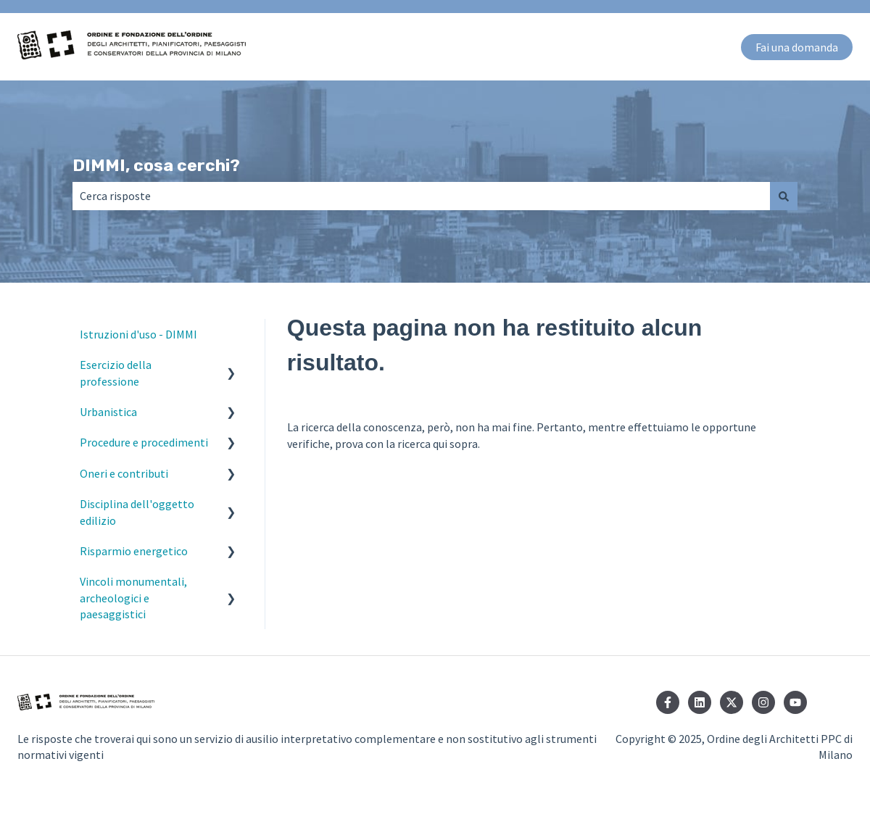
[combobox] (421, 195)
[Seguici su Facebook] (667, 702)
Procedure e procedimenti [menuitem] (144, 442)
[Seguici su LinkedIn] (699, 702)
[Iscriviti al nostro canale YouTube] (795, 702)
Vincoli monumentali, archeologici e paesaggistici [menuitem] (133, 597)
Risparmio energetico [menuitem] (134, 551)
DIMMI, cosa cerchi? (156, 165)
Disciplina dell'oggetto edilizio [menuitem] (137, 512)
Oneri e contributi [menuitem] (124, 473)
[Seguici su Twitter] (731, 702)
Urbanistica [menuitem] (108, 411)
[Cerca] (784, 195)
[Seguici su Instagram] (763, 702)
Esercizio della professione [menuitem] (116, 372)
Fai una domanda (796, 47)
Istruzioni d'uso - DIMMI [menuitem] (138, 334)
